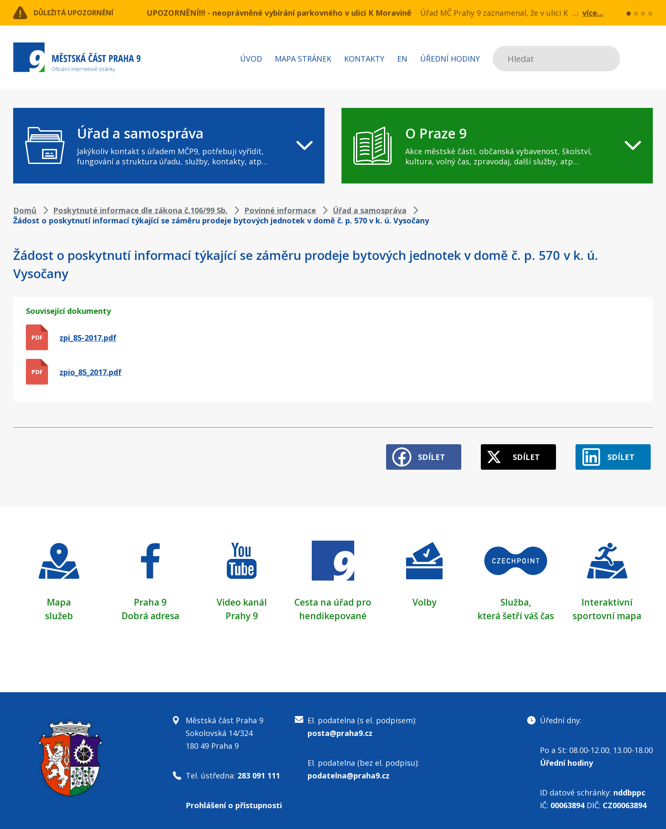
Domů (25, 210)
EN (402, 59)
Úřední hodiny (450, 59)
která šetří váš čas (516, 611)
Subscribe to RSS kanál (645, 58)
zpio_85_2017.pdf (90, 372)
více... (593, 13)
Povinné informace (280, 210)
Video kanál (241, 598)
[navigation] (169, 145)
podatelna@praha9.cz (348, 772)
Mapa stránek (303, 59)
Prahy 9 (241, 611)
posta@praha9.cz (340, 729)
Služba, (516, 598)
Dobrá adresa (150, 611)
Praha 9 (150, 598)
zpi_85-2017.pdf (87, 338)
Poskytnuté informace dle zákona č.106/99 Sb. (140, 210)
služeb (58, 611)
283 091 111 (258, 772)
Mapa (59, 598)
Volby (424, 598)
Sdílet (418, 453)
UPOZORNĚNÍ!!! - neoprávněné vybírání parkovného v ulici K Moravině (279, 13)
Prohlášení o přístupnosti (234, 801)
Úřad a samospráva (369, 210)
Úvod (251, 59)
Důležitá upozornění (82, 13)
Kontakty (364, 59)
